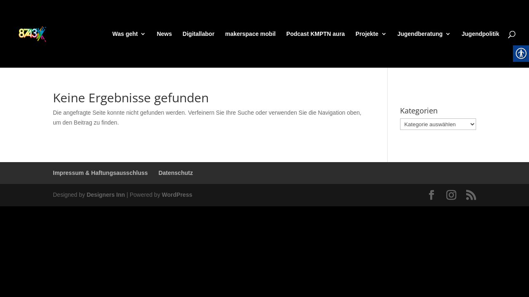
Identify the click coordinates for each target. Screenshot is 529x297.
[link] (48, 33)
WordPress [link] (177, 194)
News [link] (164, 34)
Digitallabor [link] (198, 34)
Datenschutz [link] (175, 173)
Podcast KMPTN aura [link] (315, 34)
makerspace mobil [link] (250, 34)
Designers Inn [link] (106, 194)
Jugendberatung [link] (420, 34)
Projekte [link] (366, 34)
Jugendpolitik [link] (480, 34)
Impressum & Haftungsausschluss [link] (100, 173)
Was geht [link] (125, 34)
